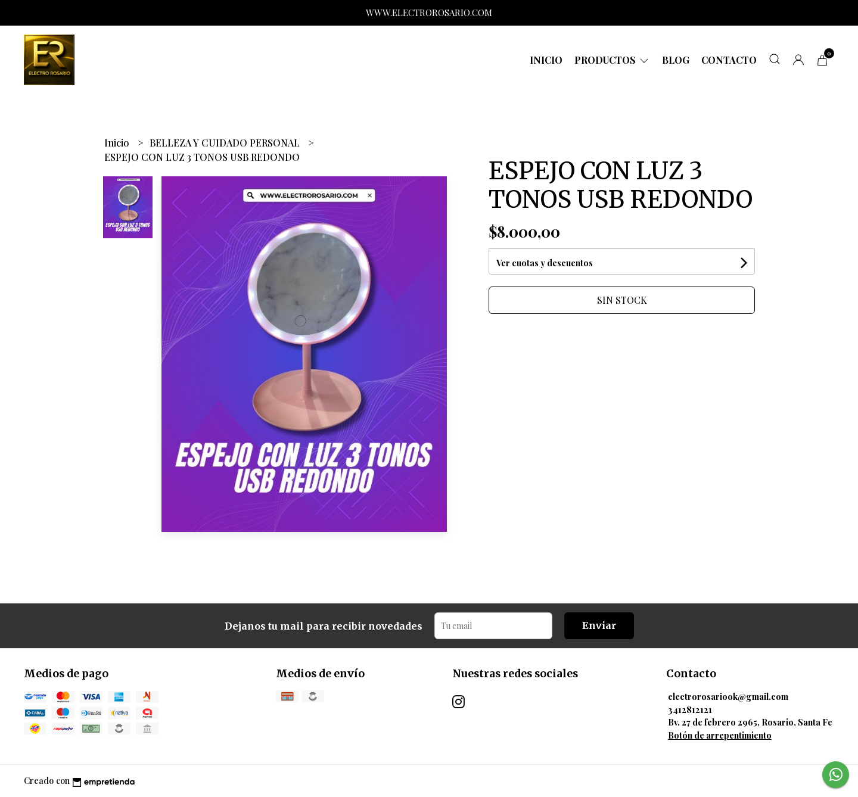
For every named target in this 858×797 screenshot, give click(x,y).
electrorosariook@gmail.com (728, 696)
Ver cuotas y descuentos (544, 263)
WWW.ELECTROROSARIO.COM (429, 12)
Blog (675, 60)
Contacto (729, 60)
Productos (612, 60)
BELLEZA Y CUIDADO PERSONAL (226, 142)
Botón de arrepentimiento (720, 735)
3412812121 (690, 709)
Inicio (546, 60)
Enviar (599, 625)
